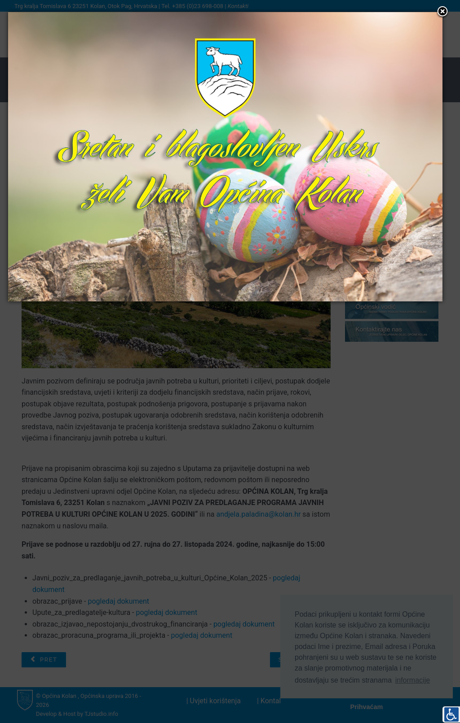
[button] (442, 12)
